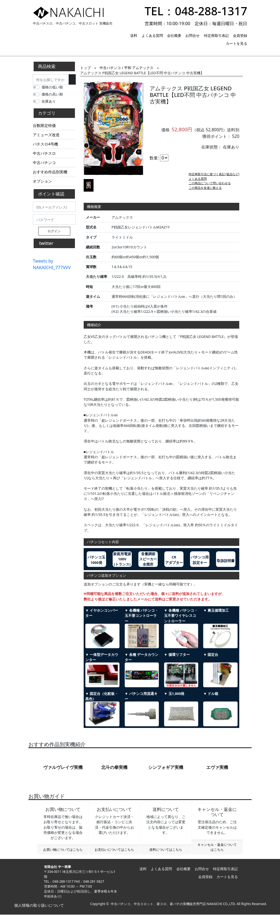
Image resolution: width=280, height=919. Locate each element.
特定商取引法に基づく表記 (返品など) (214, 178)
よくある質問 (152, 35)
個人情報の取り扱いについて (38, 909)
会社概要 (174, 35)
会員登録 (240, 35)
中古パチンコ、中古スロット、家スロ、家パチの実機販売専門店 (158, 908)
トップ (85, 67)
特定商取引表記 (216, 35)
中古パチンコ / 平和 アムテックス (126, 67)
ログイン (54, 231)
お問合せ (192, 35)
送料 (133, 35)
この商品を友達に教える (205, 192)
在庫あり (49, 101)
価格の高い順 (52, 94)
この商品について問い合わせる (210, 187)
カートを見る (236, 43)
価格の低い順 (52, 87)
